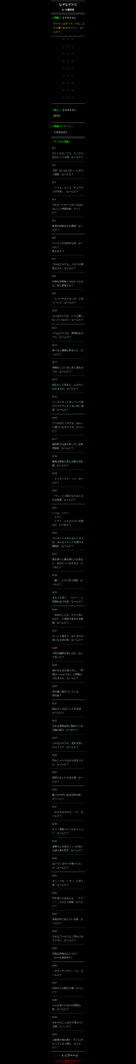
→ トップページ (68, 1055)
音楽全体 (60, 132)
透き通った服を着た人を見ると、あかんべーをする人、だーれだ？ (67, 563)
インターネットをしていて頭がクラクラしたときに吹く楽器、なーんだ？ (68, 406)
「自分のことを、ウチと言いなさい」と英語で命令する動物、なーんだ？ (67, 619)
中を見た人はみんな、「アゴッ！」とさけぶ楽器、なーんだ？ (67, 902)
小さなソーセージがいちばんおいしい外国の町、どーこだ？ (67, 208)
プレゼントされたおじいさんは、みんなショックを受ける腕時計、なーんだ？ (68, 542)
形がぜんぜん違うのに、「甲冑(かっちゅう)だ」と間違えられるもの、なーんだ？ (67, 674)
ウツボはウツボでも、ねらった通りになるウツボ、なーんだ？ (68, 427)
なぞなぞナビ (68, 4)
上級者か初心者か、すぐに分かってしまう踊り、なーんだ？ (67, 1043)
